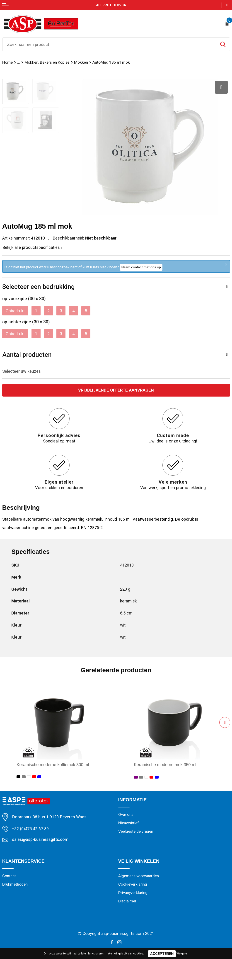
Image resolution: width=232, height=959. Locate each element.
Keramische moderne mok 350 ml (165, 764)
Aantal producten (27, 354)
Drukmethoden (15, 884)
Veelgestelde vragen (135, 831)
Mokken (81, 62)
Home (7, 62)
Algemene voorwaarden (138, 876)
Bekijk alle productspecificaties (32, 247)
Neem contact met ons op (141, 267)
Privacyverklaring (132, 892)
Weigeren (182, 953)
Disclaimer (127, 901)
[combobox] (109, 44)
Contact (9, 876)
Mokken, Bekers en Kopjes (47, 62)
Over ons (125, 814)
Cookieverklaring (132, 884)
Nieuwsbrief (128, 823)
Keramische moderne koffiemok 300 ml (53, 764)
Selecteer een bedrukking (38, 286)
